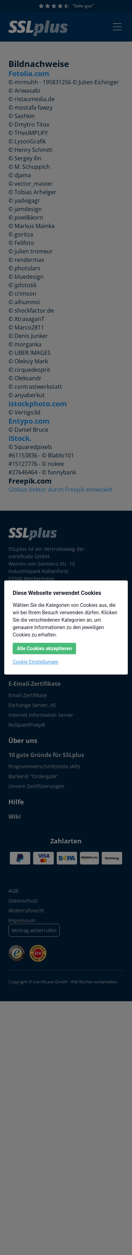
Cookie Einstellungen (35, 662)
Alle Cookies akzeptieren (44, 648)
